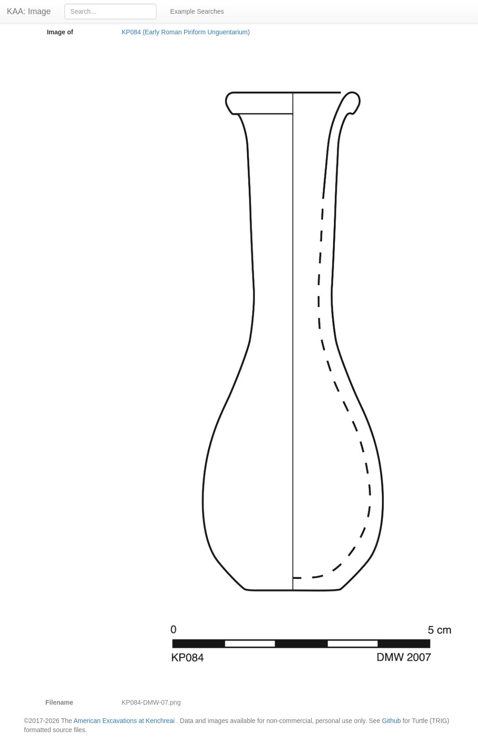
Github (391, 720)
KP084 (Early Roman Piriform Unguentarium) (186, 32)
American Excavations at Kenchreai (124, 720)
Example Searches (197, 11)
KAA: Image (29, 11)
